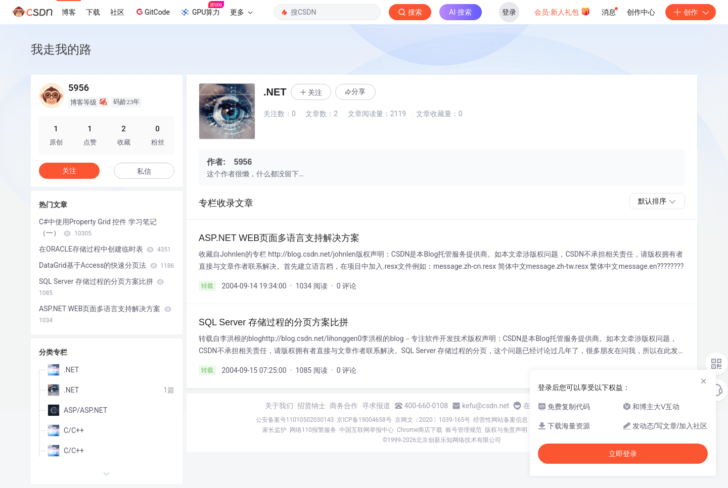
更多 (241, 12)
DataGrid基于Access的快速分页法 (106, 265)
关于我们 (279, 406)
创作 (691, 12)
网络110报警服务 (313, 429)
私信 (144, 171)
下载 (93, 12)
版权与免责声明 (506, 429)
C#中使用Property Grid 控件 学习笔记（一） (98, 227)
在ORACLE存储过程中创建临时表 (105, 249)
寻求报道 (376, 406)
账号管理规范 (463, 429)
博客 (69, 12)
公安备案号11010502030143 (295, 419)
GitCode (152, 11)
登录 (509, 12)
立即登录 (623, 454)
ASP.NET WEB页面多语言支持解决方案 (105, 314)
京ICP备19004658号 (364, 419)
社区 (117, 12)
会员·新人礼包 (562, 11)
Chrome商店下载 (419, 429)
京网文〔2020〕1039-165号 (433, 419)
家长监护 (274, 429)
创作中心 (641, 12)
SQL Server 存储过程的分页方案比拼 (101, 287)
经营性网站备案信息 (500, 419)
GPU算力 (202, 9)
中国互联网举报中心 (366, 429)
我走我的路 (61, 49)
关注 (69, 171)
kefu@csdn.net (485, 406)
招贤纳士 (311, 406)
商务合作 (344, 406)
